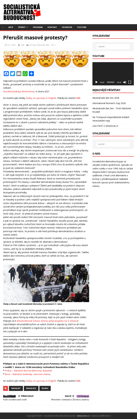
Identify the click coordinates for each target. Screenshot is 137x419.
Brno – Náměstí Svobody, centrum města (27, 374)
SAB (22, 44)
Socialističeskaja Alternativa (18, 91)
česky (29, 98)
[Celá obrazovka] (129, 82)
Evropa (33, 44)
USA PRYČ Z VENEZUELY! (105, 125)
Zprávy (22, 27)
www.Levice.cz (83, 415)
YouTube (81, 27)
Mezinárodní (43, 44)
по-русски (38, 98)
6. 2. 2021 (12, 44)
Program (38, 27)
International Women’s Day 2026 (109, 103)
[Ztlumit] (124, 82)
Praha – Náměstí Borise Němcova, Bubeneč (28, 370)
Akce (10, 27)
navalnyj (31, 388)
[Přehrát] (96, 82)
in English (51, 98)
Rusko (45, 388)
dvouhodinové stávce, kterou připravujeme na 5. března (47, 320)
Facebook (67, 27)
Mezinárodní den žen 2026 (105, 97)
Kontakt (52, 27)
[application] (113, 73)
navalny (16, 388)
